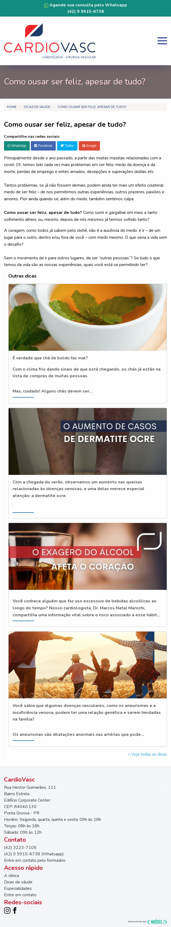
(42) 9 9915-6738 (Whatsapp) (34, 854)
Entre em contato (20, 895)
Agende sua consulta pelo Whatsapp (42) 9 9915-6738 (85, 8)
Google (89, 146)
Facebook (43, 146)
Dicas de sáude (18, 882)
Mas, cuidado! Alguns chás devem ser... (52, 391)
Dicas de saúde (37, 107)
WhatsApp (17, 146)
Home (12, 107)
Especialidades (18, 888)
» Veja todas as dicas (147, 754)
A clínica (11, 876)
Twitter (67, 146)
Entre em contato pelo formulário (34, 860)
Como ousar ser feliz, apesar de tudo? (92, 107)
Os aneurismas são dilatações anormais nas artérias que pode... (78, 734)
